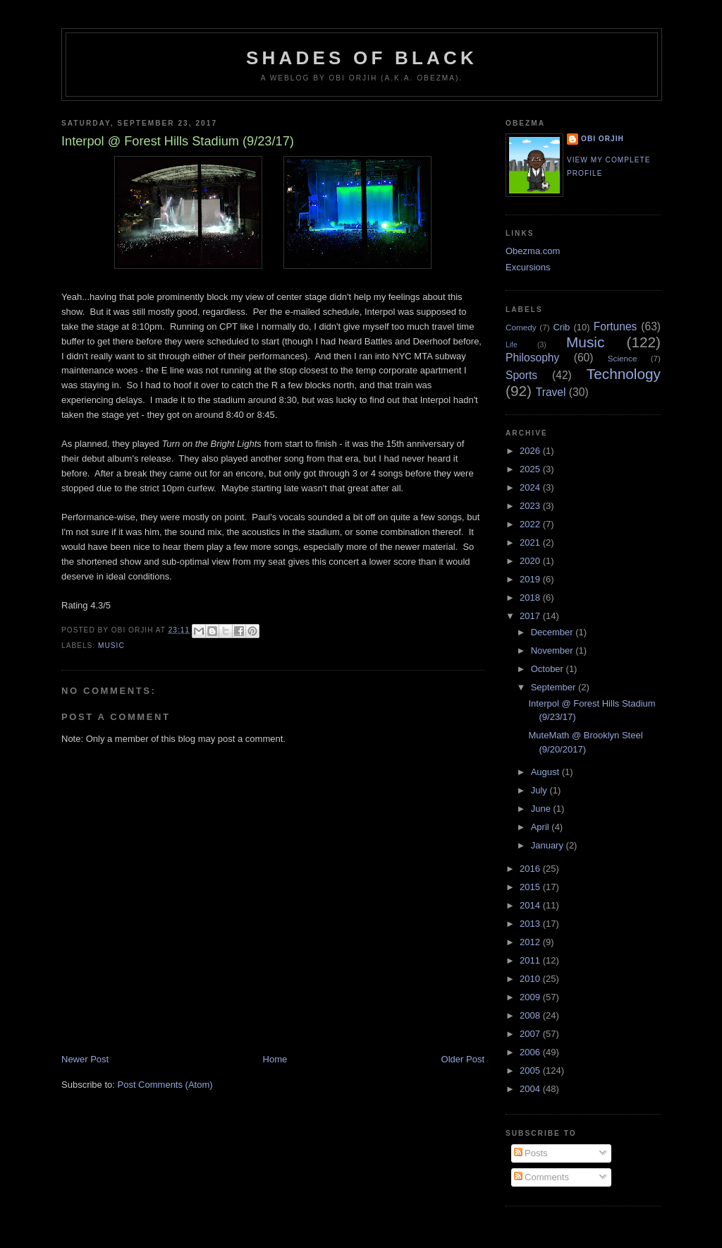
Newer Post (85, 1059)
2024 (531, 487)
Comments (541, 1177)
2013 (531, 923)
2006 (531, 1052)
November (553, 650)
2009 (531, 997)
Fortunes (615, 326)
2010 (531, 978)
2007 (531, 1033)
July (540, 790)
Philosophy (532, 358)
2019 (531, 579)
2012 (531, 942)
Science (622, 358)
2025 (531, 469)
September (554, 687)
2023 (531, 505)
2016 (531, 868)
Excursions (528, 267)
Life (512, 345)
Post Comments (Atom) (165, 1084)
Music (111, 645)
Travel (551, 392)
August (546, 772)
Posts (531, 1153)
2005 (531, 1070)
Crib (561, 327)
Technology (624, 374)
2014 (531, 905)
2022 (531, 524)
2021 (531, 542)
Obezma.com (533, 251)
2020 (531, 561)
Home (275, 1059)
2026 (531, 450)
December (553, 632)
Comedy (521, 327)
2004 (531, 1089)
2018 (531, 597)
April (541, 827)
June (542, 808)
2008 (531, 1015)
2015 (531, 887)
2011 (531, 960)
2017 (531, 616)
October (548, 669)
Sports (521, 375)
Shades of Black (361, 57)
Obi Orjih (602, 139)
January (548, 845)
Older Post (462, 1059)
